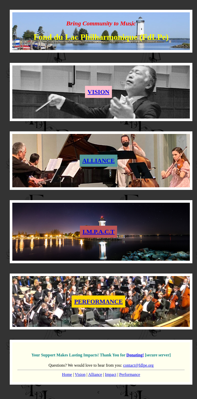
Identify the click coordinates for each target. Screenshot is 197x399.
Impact (110, 374)
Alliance (95, 374)
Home (67, 374)
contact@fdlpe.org (138, 365)
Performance (129, 374)
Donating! (135, 355)
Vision (80, 374)
